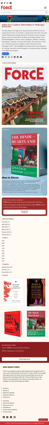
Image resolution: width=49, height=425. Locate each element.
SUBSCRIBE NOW (24, 359)
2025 (3, 240)
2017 (3, 261)
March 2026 (6, 229)
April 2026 (6, 227)
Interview (6, 269)
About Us (6, 390)
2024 (3, 243)
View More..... (5, 53)
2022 (3, 248)
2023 (3, 245)
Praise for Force (8, 405)
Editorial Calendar (8, 393)
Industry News (7, 267)
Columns (6, 388)
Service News (7, 272)
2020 (3, 253)
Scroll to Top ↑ (43, 419)
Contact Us (6, 397)
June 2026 (6, 222)
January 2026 (6, 234)
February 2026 (7, 232)
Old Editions (7, 407)
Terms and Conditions (10, 410)
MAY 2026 (6, 224)
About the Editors (8, 403)
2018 (3, 258)
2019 (3, 256)
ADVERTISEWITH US (24, 212)
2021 (3, 251)
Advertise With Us (8, 395)
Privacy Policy (7, 412)
